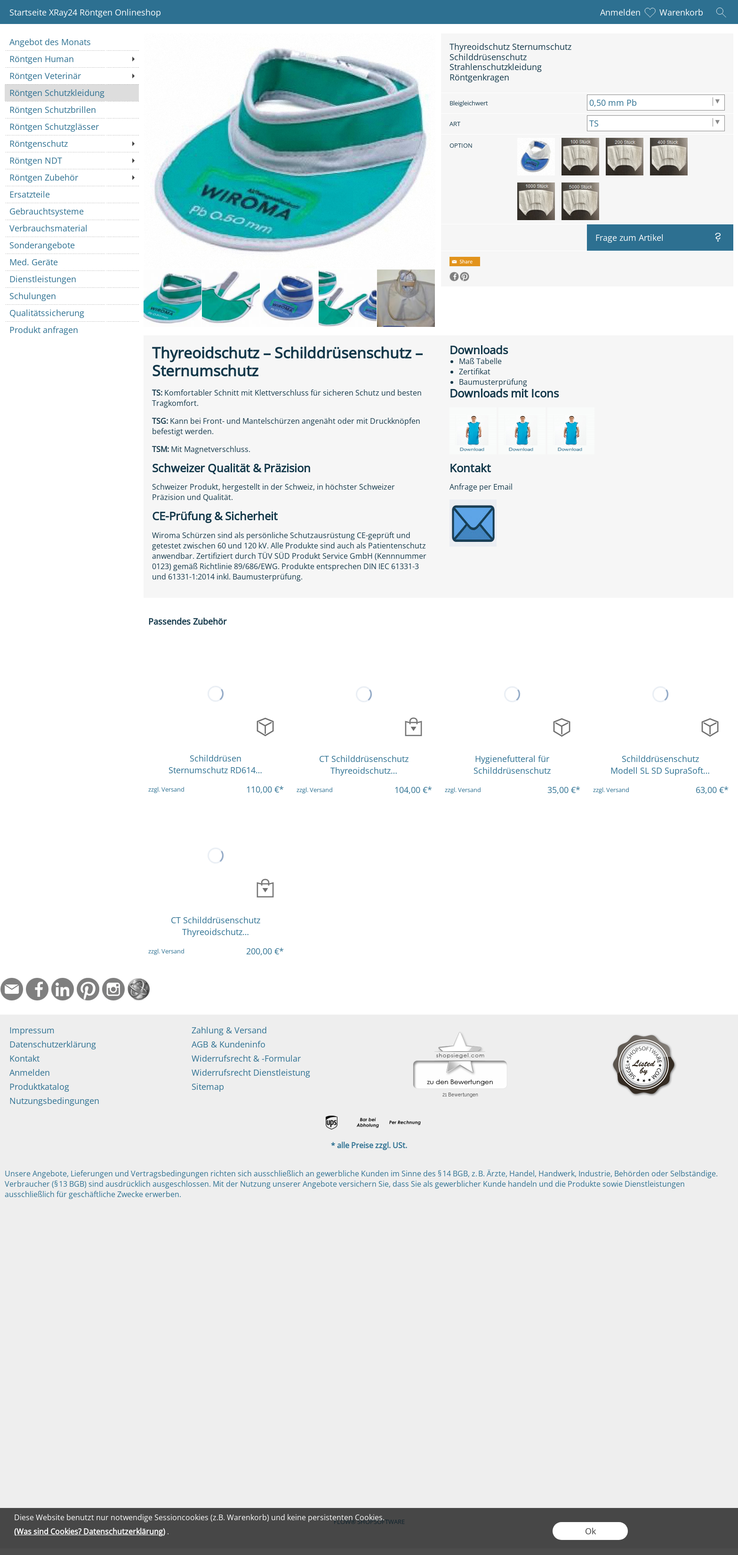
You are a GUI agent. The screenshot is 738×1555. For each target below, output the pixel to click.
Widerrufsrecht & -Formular (246, 1058)
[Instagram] (113, 989)
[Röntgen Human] (72, 58)
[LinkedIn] (62, 989)
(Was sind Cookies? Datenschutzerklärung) (89, 1531)
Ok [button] (590, 1531)
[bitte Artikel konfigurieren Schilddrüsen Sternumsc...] (265, 726)
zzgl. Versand (166, 789)
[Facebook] (37, 989)
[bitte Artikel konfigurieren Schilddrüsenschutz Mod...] (710, 727)
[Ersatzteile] (72, 194)
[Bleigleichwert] (655, 102)
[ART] (655, 123)
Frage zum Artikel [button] (629, 237)
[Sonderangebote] (72, 245)
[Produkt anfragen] (72, 329)
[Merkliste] (650, 12)
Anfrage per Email (481, 487)
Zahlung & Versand (229, 1030)
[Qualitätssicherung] (72, 312)
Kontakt (24, 1058)
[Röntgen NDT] (72, 160)
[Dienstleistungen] (72, 278)
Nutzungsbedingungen (54, 1100)
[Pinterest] (88, 989)
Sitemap (208, 1086)
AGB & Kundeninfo (228, 1044)
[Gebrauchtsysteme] (72, 211)
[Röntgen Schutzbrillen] (72, 109)
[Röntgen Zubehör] (72, 177)
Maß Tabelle (480, 361)
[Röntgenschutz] (72, 143)
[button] (721, 12)
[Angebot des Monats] (72, 41)
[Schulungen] (72, 295)
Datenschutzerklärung (52, 1044)
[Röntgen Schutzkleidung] (72, 92)
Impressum (32, 1030)
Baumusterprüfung (493, 382)
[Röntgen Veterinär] (72, 75)
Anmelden (620, 12)
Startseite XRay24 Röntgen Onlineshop (85, 12)
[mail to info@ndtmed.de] (12, 989)
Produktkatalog (39, 1086)
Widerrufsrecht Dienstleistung (251, 1072)
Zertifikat (474, 371)
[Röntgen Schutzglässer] (72, 126)
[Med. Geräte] (72, 262)
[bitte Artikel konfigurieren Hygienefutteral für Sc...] (561, 727)
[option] (536, 157)
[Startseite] (139, 989)
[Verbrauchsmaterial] (72, 228)
